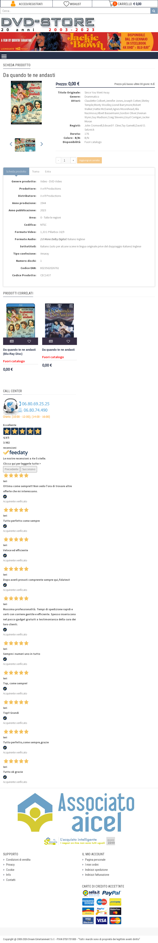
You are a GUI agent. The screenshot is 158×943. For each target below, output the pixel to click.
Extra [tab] (48, 171)
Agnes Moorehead (123, 109)
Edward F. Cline (112, 125)
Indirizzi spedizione (96, 869)
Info (8, 874)
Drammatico (92, 96)
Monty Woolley (102, 105)
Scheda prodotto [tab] (16, 171)
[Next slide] (41, 145)
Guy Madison (99, 117)
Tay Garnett (128, 125)
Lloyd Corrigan (132, 117)
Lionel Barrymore (122, 105)
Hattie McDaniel (102, 109)
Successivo (28, 469)
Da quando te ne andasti (58, 349)
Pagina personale (95, 859)
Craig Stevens (115, 117)
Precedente (11, 469)
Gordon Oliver (128, 113)
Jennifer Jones (114, 101)
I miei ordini (92, 864)
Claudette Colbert (95, 101)
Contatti (10, 880)
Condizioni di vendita (18, 859)
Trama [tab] (35, 171)
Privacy (10, 864)
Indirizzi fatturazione (97, 874)
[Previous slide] (11, 145)
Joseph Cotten (132, 101)
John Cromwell (93, 125)
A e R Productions (50, 188)
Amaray (44, 253)
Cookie (10, 869)
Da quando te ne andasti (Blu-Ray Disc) (19, 351)
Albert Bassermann (108, 113)
